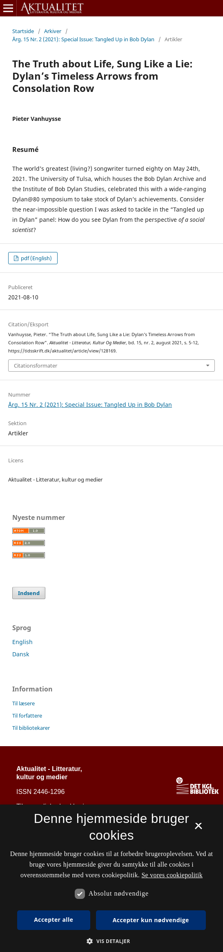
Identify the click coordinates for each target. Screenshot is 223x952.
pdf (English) (36, 258)
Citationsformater (35, 365)
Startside (23, 31)
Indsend (29, 593)
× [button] (198, 828)
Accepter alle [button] (53, 919)
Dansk (20, 654)
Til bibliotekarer (31, 727)
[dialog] (111, 878)
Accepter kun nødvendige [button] (151, 920)
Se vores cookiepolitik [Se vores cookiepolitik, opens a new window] (172, 875)
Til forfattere (27, 715)
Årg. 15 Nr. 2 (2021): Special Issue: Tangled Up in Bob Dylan (83, 39)
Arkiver (52, 31)
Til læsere (23, 703)
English (22, 642)
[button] (111, 941)
